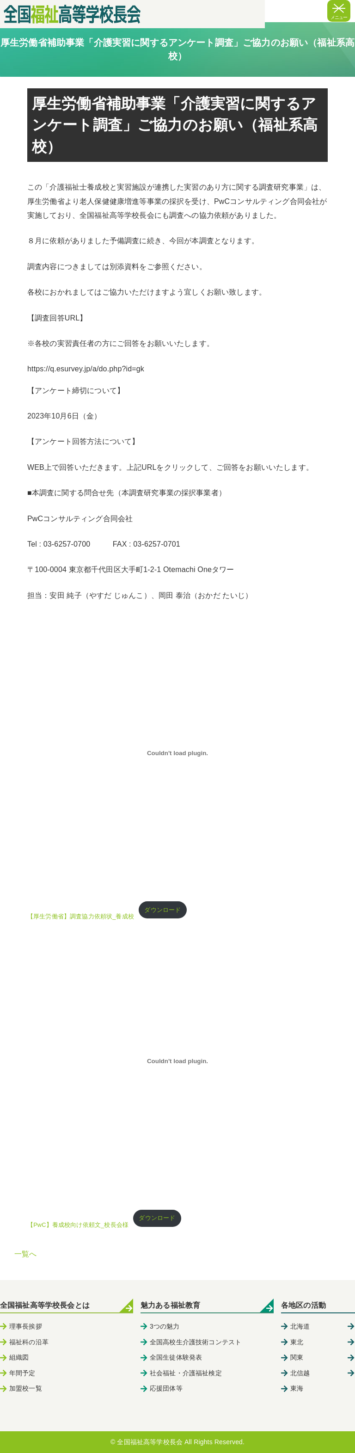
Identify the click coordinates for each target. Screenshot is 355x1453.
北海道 (300, 1326)
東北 (296, 1342)
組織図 (19, 1357)
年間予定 (22, 1373)
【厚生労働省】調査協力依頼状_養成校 (80, 916)
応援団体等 (166, 1388)
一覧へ (25, 1254)
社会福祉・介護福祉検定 (186, 1373)
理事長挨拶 (25, 1326)
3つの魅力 (165, 1326)
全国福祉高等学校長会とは (45, 1305)
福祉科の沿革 (29, 1342)
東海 (296, 1388)
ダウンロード (162, 909)
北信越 (300, 1373)
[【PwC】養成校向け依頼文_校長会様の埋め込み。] (177, 1061)
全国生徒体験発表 (176, 1357)
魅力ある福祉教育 (170, 1305)
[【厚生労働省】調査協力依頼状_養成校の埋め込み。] (177, 753)
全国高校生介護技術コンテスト (195, 1342)
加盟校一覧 (25, 1388)
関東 (296, 1357)
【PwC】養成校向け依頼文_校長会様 (78, 1224)
